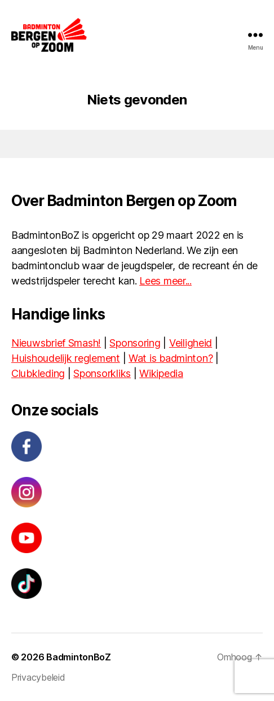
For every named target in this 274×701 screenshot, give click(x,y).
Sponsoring (134, 343)
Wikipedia (161, 373)
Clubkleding (38, 373)
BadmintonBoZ (78, 657)
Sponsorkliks (102, 373)
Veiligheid (190, 343)
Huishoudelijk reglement (65, 358)
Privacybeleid (38, 677)
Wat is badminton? (171, 358)
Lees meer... (165, 281)
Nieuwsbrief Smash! (56, 343)
